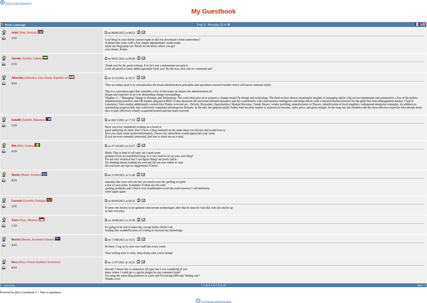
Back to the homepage (15, 3)
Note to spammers (50, 292)
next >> (421, 285)
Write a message (15, 24)
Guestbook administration (214, 301)
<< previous (8, 285)
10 (224, 285)
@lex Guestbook (24, 292)
